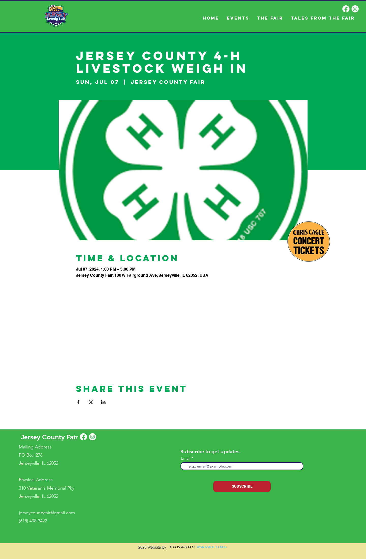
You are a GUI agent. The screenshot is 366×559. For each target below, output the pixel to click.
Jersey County (44, 437)
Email (186, 458)
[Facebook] (345, 8)
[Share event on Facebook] (78, 402)
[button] (270, 18)
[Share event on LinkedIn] (103, 402)
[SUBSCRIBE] (242, 486)
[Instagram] (355, 8)
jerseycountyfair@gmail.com (47, 513)
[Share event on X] (90, 402)
